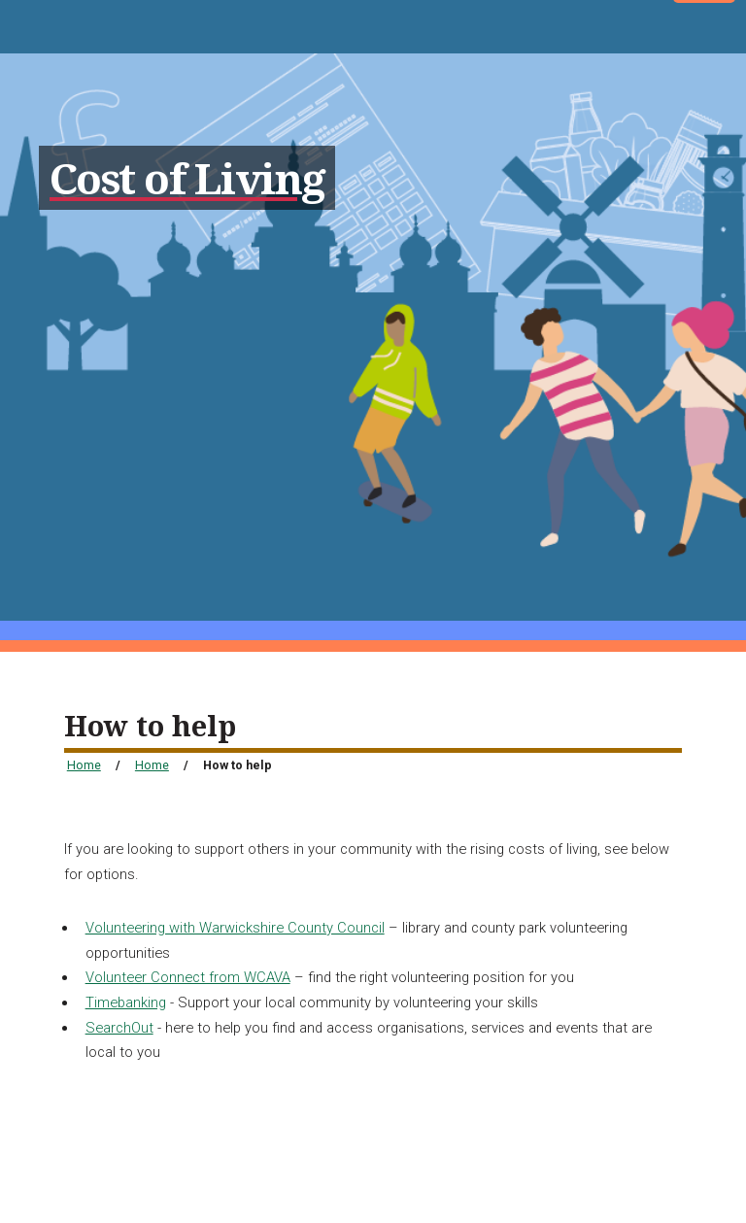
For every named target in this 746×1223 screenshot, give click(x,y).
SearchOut (119, 1027)
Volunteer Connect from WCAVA (187, 977)
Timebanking (125, 1002)
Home (84, 765)
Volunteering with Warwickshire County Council (235, 927)
